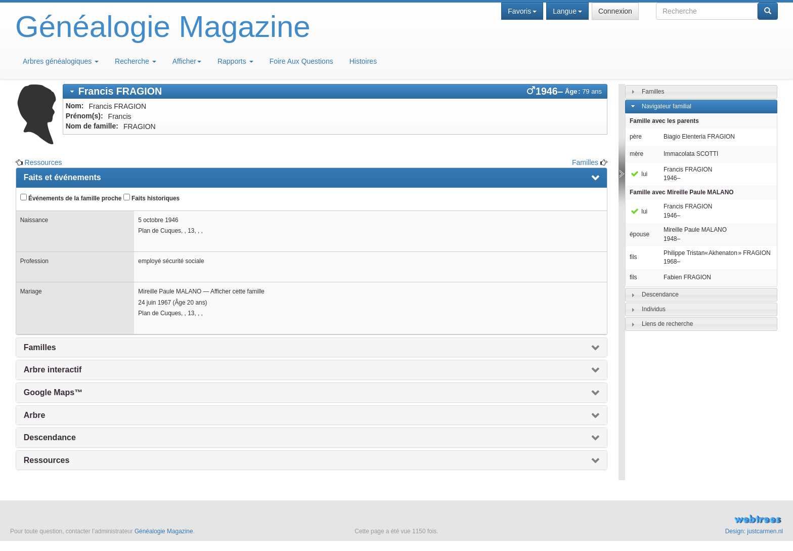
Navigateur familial (666, 106)
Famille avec (682, 192)
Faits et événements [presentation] (62, 177)
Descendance (660, 294)
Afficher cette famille (237, 291)
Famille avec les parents (664, 120)
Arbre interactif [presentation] (53, 369)
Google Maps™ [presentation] (53, 392)
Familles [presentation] (40, 347)
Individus (654, 309)
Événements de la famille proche (71, 198)
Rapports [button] (235, 61)
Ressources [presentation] (47, 460)
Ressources (43, 162)
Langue (567, 11)
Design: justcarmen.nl (754, 531)
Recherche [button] (135, 61)
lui (638, 174)
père (636, 136)
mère (636, 153)
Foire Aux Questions (301, 61)
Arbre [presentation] (35, 415)
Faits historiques (151, 198)
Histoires (363, 61)
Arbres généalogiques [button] (61, 61)
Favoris (522, 11)
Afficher (186, 61)
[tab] (335, 91)
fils (633, 257)
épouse (639, 234)
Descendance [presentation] (50, 437)
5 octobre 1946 (158, 220)
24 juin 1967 (154, 302)
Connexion (615, 11)
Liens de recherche (667, 323)
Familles (585, 162)
